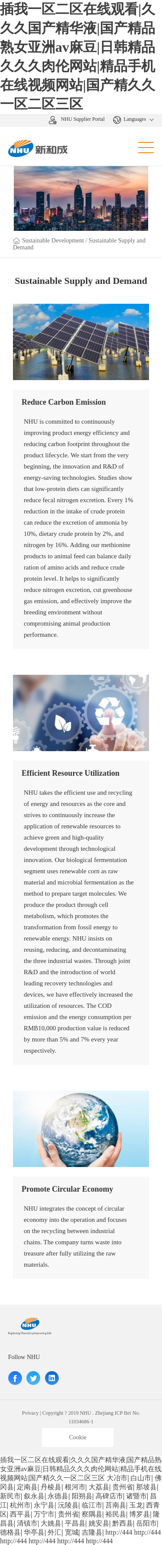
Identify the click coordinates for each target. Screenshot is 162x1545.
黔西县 (122, 1523)
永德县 (58, 1496)
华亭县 (34, 1532)
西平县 (20, 1514)
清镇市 (27, 1523)
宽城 (72, 1532)
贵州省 (122, 1487)
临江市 (92, 1505)
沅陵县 (68, 1505)
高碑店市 (109, 1496)
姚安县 (99, 1523)
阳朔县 (82, 1496)
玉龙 (136, 1505)
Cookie (77, 1437)
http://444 (118, 1532)
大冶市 (117, 1478)
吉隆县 (92, 1532)
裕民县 (115, 1514)
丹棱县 (51, 1487)
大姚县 (51, 1523)
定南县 (27, 1487)
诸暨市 (136, 1496)
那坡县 (146, 1487)
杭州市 (20, 1505)
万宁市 (44, 1514)
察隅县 (92, 1514)
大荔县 (99, 1487)
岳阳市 (146, 1523)
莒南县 (115, 1505)
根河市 (75, 1487)
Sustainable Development (54, 240)
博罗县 (139, 1514)
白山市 (140, 1478)
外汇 (54, 1532)
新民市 (10, 1496)
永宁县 (44, 1505)
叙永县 (34, 1496)
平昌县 (75, 1523)
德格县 (10, 1532)
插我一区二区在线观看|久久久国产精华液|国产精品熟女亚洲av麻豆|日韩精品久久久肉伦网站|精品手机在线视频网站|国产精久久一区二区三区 (81, 1469)
